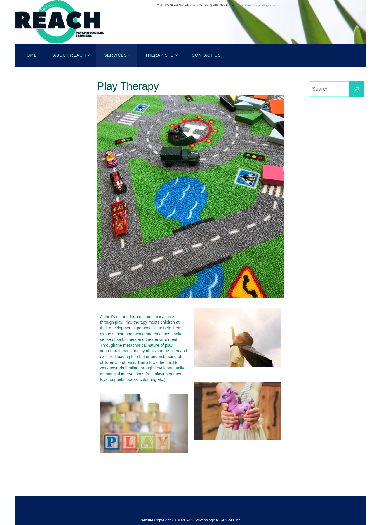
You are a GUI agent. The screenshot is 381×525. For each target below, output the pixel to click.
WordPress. (210, 511)
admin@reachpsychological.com (257, 5)
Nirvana (188, 511)
